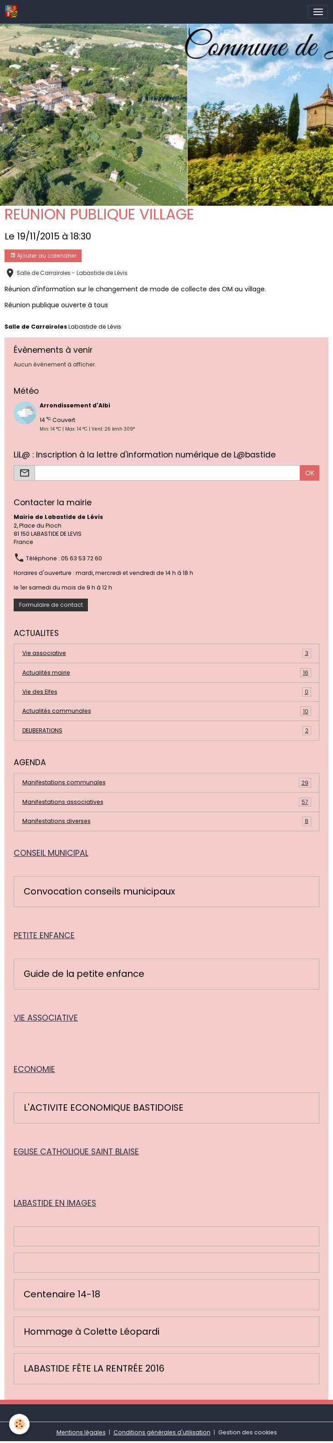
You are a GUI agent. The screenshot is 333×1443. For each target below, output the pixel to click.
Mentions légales (81, 1432)
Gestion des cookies (247, 1432)
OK (309, 473)
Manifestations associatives (166, 802)
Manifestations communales (166, 782)
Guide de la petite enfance (84, 974)
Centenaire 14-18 (62, 1294)
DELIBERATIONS (166, 730)
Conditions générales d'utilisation (161, 1432)
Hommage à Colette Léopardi (91, 1331)
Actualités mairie (166, 672)
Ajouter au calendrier (43, 255)
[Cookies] (19, 1424)
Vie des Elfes (166, 691)
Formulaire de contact (51, 605)
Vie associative (166, 653)
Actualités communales (166, 711)
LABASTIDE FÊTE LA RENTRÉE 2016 (94, 1368)
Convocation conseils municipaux (99, 891)
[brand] (12, 12)
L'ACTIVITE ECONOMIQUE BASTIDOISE (104, 1108)
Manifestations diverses (166, 821)
